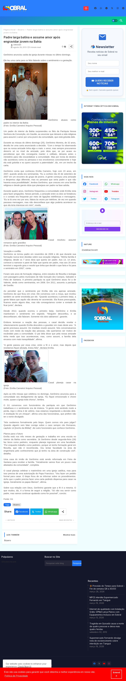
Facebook (23, 511)
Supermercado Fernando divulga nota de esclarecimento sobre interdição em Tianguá (105, 641)
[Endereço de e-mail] (102, 223)
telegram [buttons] (115, 199)
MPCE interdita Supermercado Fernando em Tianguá (104, 598)
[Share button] (62, 511)
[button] (115, 20)
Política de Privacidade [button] (16, 676)
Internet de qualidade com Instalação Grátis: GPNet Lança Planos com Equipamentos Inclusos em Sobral (107, 612)
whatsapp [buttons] (115, 184)
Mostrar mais (69, 535)
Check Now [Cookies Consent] (23, 666)
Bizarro (21, 30)
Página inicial (9, 30)
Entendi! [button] (116, 674)
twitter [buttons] (94, 199)
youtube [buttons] (115, 191)
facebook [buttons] (93, 184)
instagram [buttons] (94, 191)
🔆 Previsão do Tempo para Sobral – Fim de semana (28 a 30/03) (107, 587)
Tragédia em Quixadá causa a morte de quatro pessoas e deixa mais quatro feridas (107, 626)
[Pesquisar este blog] (58, 563)
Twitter (38, 511)
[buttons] (95, 8)
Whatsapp (52, 511)
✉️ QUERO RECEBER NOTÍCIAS (102, 82)
